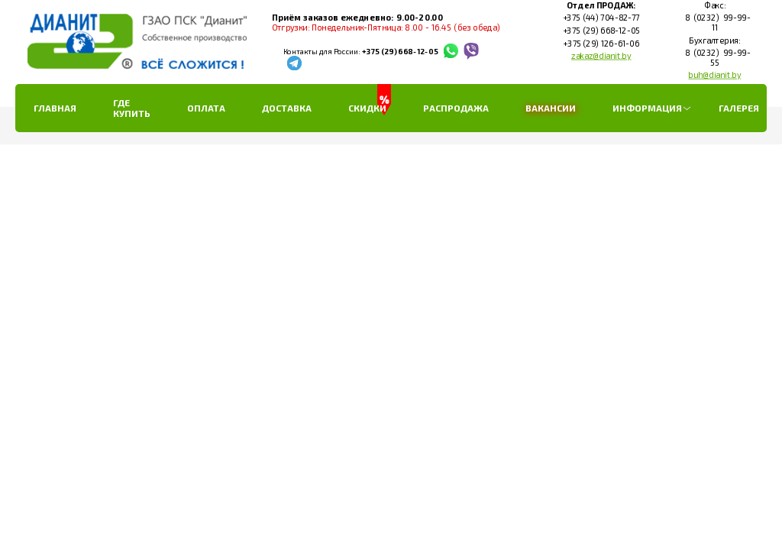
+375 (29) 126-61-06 (601, 43)
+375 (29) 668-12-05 (399, 51)
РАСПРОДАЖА (456, 107)
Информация (647, 107)
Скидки (367, 107)
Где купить (131, 107)
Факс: (714, 5)
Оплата (206, 107)
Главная (55, 107)
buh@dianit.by (714, 74)
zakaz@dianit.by (601, 55)
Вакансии (550, 107)
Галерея (739, 107)
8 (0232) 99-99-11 (714, 23)
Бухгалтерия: (714, 40)
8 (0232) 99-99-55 (714, 57)
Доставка (287, 107)
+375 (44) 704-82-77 (600, 18)
